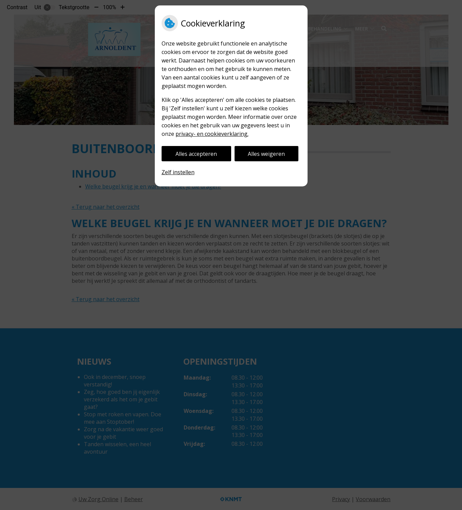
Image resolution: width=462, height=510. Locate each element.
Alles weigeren (266, 154)
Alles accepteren (196, 154)
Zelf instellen (178, 172)
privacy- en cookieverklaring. (211, 134)
